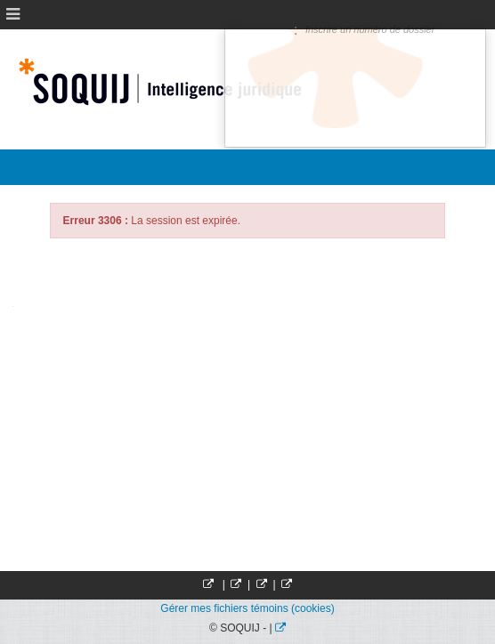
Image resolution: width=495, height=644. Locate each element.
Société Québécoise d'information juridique (174, 82)
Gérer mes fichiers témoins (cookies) (247, 608)
